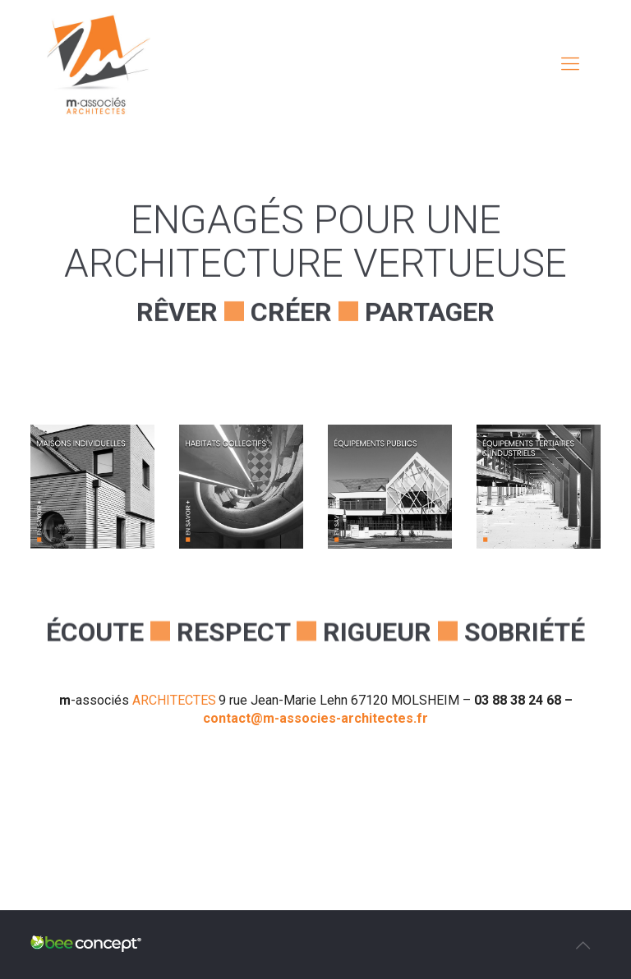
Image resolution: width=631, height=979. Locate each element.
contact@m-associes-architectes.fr (315, 718)
